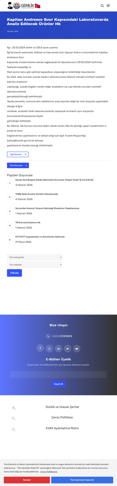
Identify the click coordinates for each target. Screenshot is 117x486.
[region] (58, 473)
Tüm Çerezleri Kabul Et (82, 480)
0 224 (59, 336)
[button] (108, 5)
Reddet (27, 480)
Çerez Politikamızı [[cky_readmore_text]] (48, 471)
